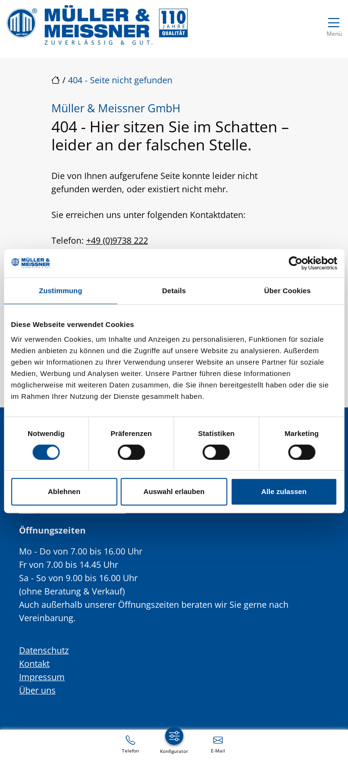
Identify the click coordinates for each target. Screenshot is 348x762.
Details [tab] (174, 291)
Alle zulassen (284, 491)
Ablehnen (64, 491)
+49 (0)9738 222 (117, 240)
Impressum (42, 677)
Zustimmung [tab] (60, 291)
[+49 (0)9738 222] (130, 744)
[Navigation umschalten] (334, 25)
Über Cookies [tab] (287, 291)
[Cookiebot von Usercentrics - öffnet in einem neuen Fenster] (295, 263)
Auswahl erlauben (173, 491)
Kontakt (34, 663)
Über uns (37, 690)
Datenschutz (44, 650)
